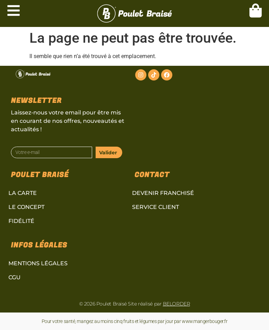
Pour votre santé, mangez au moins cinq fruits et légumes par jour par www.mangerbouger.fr (135, 321)
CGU (14, 277)
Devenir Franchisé (163, 193)
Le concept (26, 207)
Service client (155, 207)
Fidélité (21, 221)
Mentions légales (38, 263)
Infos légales (39, 245)
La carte (22, 193)
